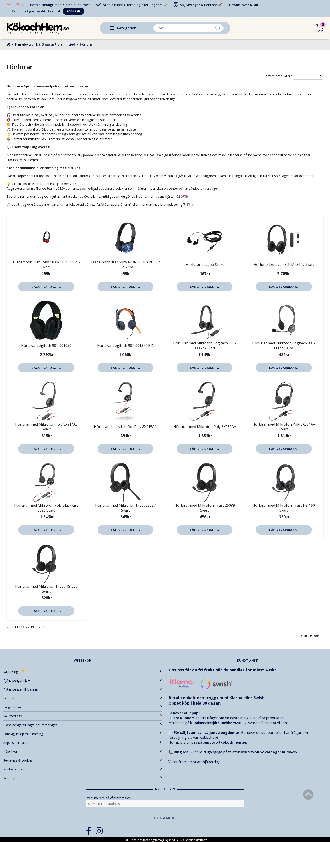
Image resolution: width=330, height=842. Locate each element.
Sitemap (82, 778)
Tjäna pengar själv (82, 680)
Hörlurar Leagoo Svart (205, 264)
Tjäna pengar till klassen (82, 689)
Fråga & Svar (82, 707)
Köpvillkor (82, 751)
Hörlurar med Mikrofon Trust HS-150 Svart (283, 508)
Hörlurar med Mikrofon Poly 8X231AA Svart (283, 427)
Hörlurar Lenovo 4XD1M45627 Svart (284, 264)
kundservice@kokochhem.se (215, 722)
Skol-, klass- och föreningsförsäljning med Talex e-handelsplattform (165, 840)
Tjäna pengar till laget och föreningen (82, 725)
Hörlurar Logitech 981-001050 (46, 345)
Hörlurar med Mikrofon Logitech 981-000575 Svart (204, 345)
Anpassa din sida (82, 742)
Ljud (72, 44)
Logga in (73, 11)
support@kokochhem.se (224, 742)
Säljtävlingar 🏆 (82, 671)
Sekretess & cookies (82, 760)
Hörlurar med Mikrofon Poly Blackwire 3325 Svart (46, 508)
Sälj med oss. (82, 716)
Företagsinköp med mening (82, 734)
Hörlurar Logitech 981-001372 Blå (125, 345)
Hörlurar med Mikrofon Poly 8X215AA (125, 426)
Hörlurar (86, 44)
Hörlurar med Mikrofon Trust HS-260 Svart (46, 589)
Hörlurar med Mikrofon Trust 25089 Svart (204, 508)
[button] (111, 28)
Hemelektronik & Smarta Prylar (39, 44)
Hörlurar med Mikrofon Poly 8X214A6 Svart (46, 427)
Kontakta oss (82, 769)
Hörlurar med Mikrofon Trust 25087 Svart (125, 508)
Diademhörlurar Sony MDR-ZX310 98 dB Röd (46, 264)
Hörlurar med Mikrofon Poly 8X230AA (204, 426)
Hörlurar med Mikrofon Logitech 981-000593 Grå (283, 345)
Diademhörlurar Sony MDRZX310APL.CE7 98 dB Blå (125, 264)
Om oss (82, 698)
